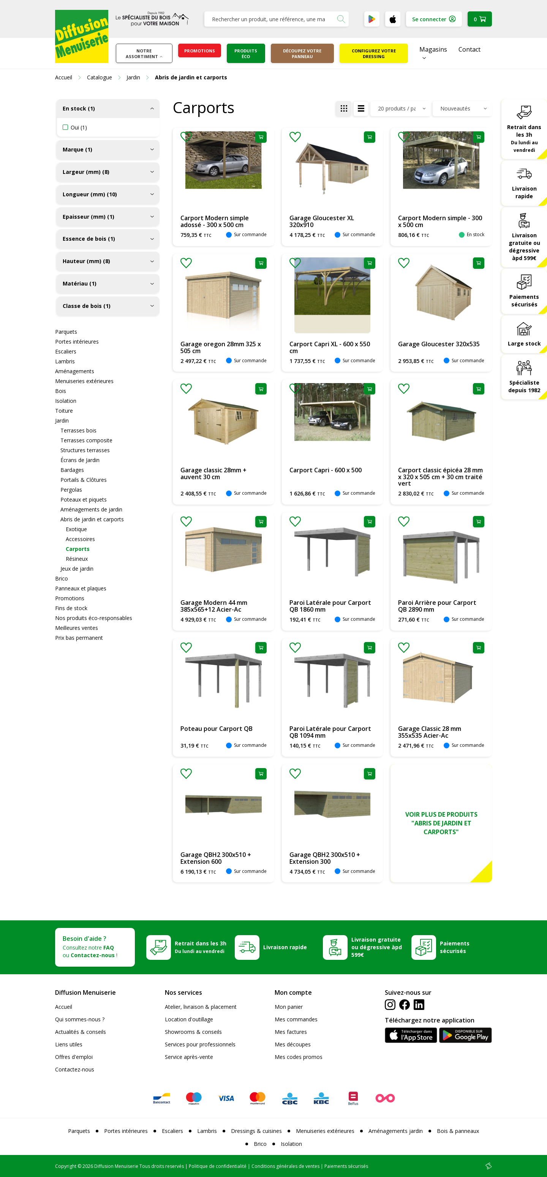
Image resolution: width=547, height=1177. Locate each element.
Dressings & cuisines (256, 1130)
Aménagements (74, 371)
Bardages (72, 469)
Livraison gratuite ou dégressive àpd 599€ (524, 247)
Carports (78, 548)
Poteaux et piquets (83, 499)
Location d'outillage (189, 1019)
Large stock (524, 343)
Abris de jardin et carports (92, 519)
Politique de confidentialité (218, 1166)
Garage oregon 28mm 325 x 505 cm (220, 347)
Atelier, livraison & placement (201, 1006)
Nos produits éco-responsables (93, 618)
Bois (60, 390)
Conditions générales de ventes (285, 1166)
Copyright (65, 1166)
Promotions (199, 51)
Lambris (65, 361)
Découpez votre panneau (302, 53)
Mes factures (291, 1031)
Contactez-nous (74, 1069)
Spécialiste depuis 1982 (524, 386)
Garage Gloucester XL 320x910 (321, 221)
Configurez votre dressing (374, 53)
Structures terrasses (85, 450)
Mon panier (289, 1006)
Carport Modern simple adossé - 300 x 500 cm (214, 221)
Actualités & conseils (80, 1031)
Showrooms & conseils (193, 1031)
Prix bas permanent (79, 637)
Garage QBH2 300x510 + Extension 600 (215, 858)
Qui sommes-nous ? (79, 1019)
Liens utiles (68, 1044)
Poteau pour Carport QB (216, 728)
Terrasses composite (86, 440)
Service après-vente (189, 1056)
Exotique (76, 529)
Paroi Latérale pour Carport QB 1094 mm (330, 732)
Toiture (64, 410)
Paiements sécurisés (524, 300)
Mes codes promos (299, 1056)
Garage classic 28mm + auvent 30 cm (213, 473)
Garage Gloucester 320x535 (439, 344)
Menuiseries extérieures (84, 381)
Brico (61, 578)
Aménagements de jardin (91, 509)
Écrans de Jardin (80, 460)
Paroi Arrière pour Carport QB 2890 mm (437, 606)
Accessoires (80, 539)
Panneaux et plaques (80, 588)
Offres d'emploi (74, 1056)
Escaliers (65, 351)
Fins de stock (71, 608)
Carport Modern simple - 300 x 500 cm (440, 221)
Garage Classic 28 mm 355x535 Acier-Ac (429, 732)
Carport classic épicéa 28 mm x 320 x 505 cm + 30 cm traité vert (440, 477)
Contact (469, 49)
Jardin (62, 420)
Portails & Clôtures (83, 479)
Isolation (65, 400)
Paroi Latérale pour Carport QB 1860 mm (330, 606)
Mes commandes (296, 1019)
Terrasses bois (78, 430)
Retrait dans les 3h (524, 138)
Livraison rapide (524, 192)
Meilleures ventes (76, 627)
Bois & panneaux (458, 1130)
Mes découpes (293, 1044)
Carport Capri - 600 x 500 (325, 470)
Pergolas (71, 489)
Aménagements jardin (395, 1130)
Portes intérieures (77, 341)
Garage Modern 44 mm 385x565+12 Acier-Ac (213, 606)
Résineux (77, 558)
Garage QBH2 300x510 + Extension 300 (324, 858)
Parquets (66, 331)
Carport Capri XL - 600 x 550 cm (329, 347)
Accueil (63, 1006)
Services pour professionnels (200, 1044)
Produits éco (245, 53)
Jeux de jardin (76, 568)
